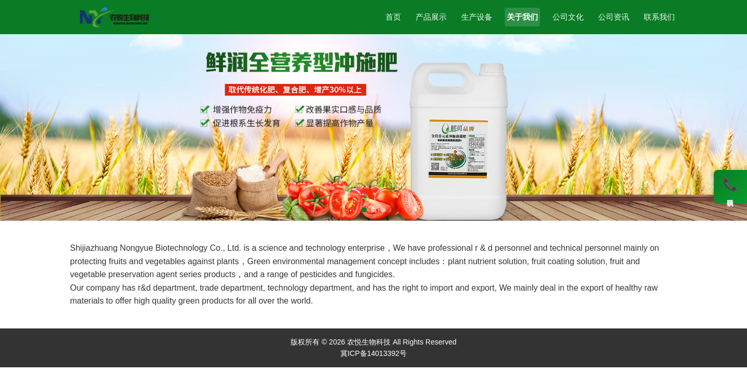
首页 (393, 16)
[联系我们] (730, 186)
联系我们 (659, 16)
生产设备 (476, 16)
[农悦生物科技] (114, 17)
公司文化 (568, 16)
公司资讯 (613, 16)
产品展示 (431, 16)
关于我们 (522, 16)
